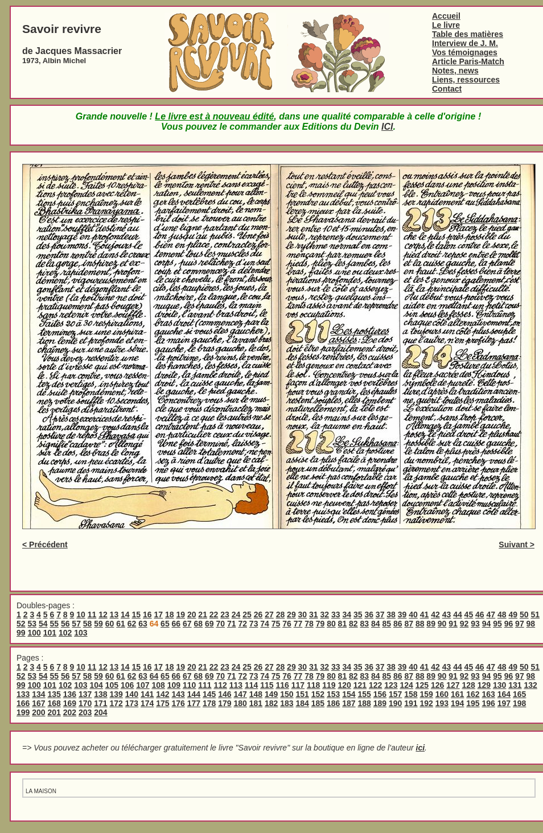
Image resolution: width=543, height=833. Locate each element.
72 (242, 623)
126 (437, 685)
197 (504, 703)
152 (317, 694)
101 (49, 632)
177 (193, 703)
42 (435, 614)
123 (390, 685)
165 (519, 694)
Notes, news (455, 70)
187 (348, 703)
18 (169, 614)
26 (258, 614)
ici (420, 747)
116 (282, 685)
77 (298, 623)
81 (342, 623)
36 (368, 614)
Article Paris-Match (468, 61)
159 (426, 694)
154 (348, 694)
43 (446, 614)
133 (23, 694)
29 (291, 614)
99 (21, 632)
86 (397, 623)
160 (442, 694)
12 (103, 614)
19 (180, 614)
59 (98, 623)
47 (491, 614)
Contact (447, 88)
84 (375, 623)
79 (320, 623)
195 (472, 703)
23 (224, 614)
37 (380, 614)
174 (147, 703)
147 (240, 694)
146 (224, 694)
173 (131, 703)
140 (131, 694)
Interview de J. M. (465, 43)
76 (286, 623)
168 (54, 703)
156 (379, 694)
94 (486, 623)
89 (430, 623)
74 (264, 623)
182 (271, 703)
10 (80, 614)
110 (189, 685)
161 (457, 694)
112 (220, 685)
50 (524, 614)
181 (255, 703)
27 (269, 614)
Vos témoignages (464, 52)
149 (271, 694)
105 (111, 685)
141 (147, 694)
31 (313, 614)
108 (157, 685)
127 (452, 685)
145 (209, 694)
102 (65, 632)
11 (92, 614)
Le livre (446, 25)
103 (80, 632)
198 (519, 703)
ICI (387, 126)
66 (176, 623)
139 (116, 694)
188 (364, 703)
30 (302, 614)
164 (504, 694)
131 (514, 685)
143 (178, 694)
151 (302, 694)
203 (85, 712)
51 (535, 614)
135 (54, 694)
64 (154, 676)
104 (95, 685)
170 (85, 703)
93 (475, 623)
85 (386, 623)
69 (209, 623)
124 (406, 685)
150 (286, 694)
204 (100, 712)
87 (408, 623)
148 (255, 694)
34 (346, 614)
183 (286, 703)
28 (280, 614)
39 (402, 614)
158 (410, 694)
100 (33, 632)
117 (298, 685)
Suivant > (516, 544)
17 (158, 614)
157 (395, 694)
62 (132, 623)
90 (442, 623)
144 (193, 694)
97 (519, 623)
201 (54, 712)
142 (162, 694)
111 (204, 685)
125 (422, 685)
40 (413, 614)
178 (209, 703)
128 (468, 685)
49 (512, 614)
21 (202, 614)
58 (87, 623)
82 (353, 623)
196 (488, 703)
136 (69, 694)
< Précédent (45, 544)
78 (309, 623)
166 (23, 703)
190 (395, 703)
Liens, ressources (466, 79)
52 (21, 623)
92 (464, 623)
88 (420, 623)
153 (333, 694)
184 (302, 703)
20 (191, 614)
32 (325, 614)
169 (69, 703)
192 (426, 703)
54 (43, 623)
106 (127, 685)
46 (479, 614)
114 (251, 685)
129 (484, 685)
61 (120, 623)
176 (178, 703)
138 (100, 694)
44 (457, 614)
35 (358, 614)
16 (147, 614)
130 (499, 685)
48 (502, 614)
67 (187, 623)
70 (220, 623)
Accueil (446, 15)
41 (424, 614)
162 (472, 694)
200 (38, 712)
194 (457, 703)
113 (235, 685)
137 (85, 694)
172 (116, 703)
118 (313, 685)
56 (65, 623)
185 (317, 703)
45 (469, 614)
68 (198, 623)
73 (253, 623)
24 (236, 614)
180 (240, 703)
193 (442, 703)
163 (488, 694)
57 (76, 623)
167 (38, 703)
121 (360, 685)
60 (109, 623)
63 (142, 623)
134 (38, 694)
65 (165, 623)
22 (214, 614)
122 (375, 685)
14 (125, 614)
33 (335, 614)
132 (530, 685)
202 (69, 712)
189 (379, 703)
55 (54, 623)
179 (224, 703)
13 (114, 614)
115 (266, 685)
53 (31, 623)
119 (328, 685)
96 (508, 623)
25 (247, 614)
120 (344, 685)
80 (331, 623)
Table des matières (467, 34)
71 (231, 623)
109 (173, 685)
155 (364, 694)
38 (391, 614)
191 (410, 703)
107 (142, 685)
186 (333, 703)
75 (276, 623)
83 (364, 623)
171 (100, 703)
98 (531, 623)
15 (136, 614)
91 (453, 623)
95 (497, 623)
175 (162, 703)
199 (23, 712)
